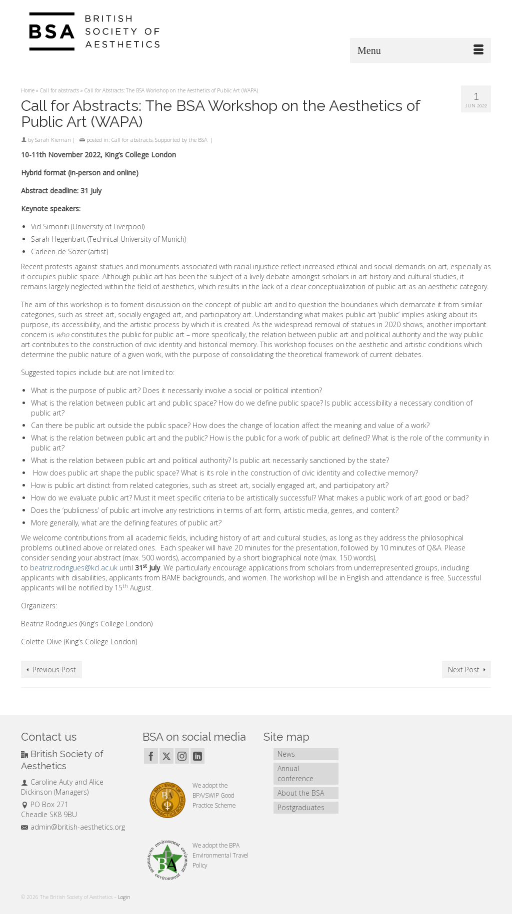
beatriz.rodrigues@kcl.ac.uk (74, 567)
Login (124, 897)
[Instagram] (182, 756)
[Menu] (420, 50)
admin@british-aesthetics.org (73, 827)
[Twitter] (167, 756)
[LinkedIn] (197, 756)
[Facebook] (151, 756)
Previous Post (54, 669)
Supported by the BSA (181, 139)
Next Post (464, 669)
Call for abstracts (132, 139)
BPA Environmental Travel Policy (220, 855)
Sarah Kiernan (53, 139)
